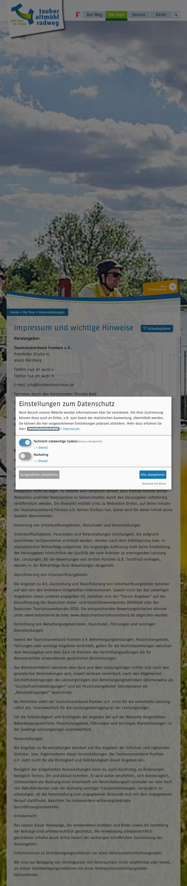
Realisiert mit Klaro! (154, 483)
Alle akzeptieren (153, 475)
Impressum (71, 429)
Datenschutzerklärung (43, 429)
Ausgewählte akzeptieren (39, 475)
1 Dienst (41, 447)
